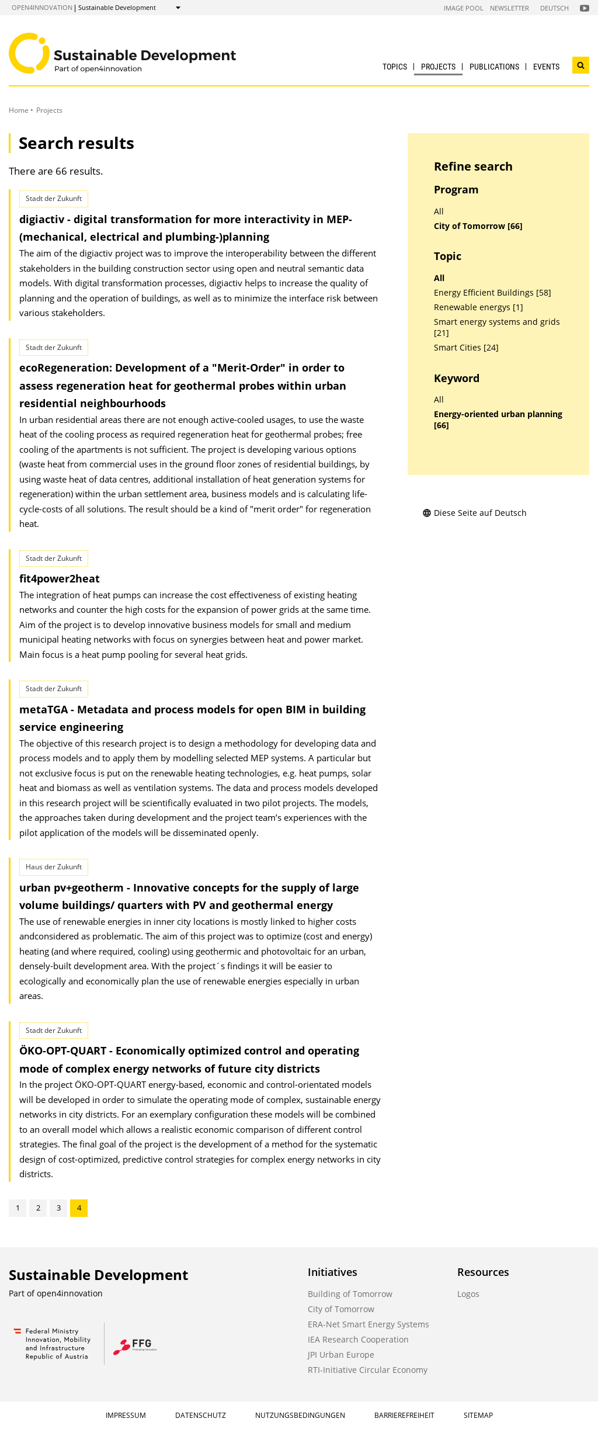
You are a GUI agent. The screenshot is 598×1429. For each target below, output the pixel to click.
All (439, 211)
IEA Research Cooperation (358, 1339)
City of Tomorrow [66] (478, 226)
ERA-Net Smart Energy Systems (368, 1324)
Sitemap (478, 1415)
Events (546, 66)
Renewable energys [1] (478, 307)
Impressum (126, 1415)
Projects (438, 66)
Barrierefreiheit (404, 1415)
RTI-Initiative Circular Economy (367, 1369)
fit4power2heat (59, 578)
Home (19, 110)
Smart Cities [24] (466, 347)
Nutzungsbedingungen (300, 1415)
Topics (395, 66)
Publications (494, 66)
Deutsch (554, 8)
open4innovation (42, 7)
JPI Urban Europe (341, 1354)
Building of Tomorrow (350, 1293)
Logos (468, 1293)
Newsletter (509, 8)
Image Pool (464, 8)
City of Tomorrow (341, 1308)
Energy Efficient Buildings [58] (492, 292)
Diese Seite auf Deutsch (474, 512)
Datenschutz (200, 1415)
